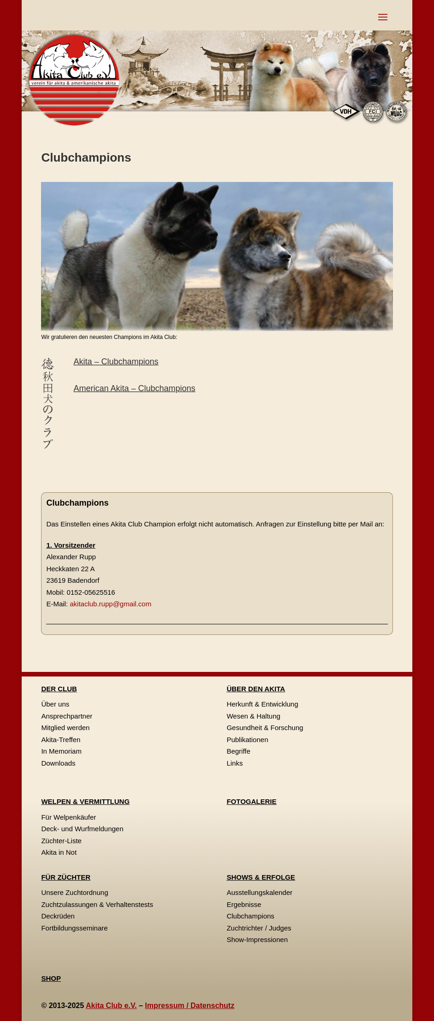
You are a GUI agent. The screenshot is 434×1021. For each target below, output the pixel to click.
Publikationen (247, 739)
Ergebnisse (243, 904)
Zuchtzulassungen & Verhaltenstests (97, 904)
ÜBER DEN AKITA (255, 689)
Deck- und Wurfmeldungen (82, 829)
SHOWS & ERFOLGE (260, 877)
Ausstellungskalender (259, 892)
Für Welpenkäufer (68, 817)
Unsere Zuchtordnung (74, 892)
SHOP (51, 978)
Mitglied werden (65, 727)
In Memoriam (61, 751)
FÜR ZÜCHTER (65, 877)
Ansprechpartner (66, 716)
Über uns (55, 704)
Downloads (58, 763)
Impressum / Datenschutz (189, 1005)
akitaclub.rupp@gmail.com (110, 604)
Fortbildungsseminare (74, 928)
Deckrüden (58, 916)
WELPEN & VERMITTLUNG (85, 801)
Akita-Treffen (60, 739)
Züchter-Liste (61, 841)
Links (234, 763)
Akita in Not (59, 852)
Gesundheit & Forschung (264, 727)
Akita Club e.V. (111, 1005)
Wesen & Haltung (253, 716)
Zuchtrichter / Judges (258, 928)
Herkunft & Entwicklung (262, 704)
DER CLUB (59, 689)
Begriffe (238, 751)
